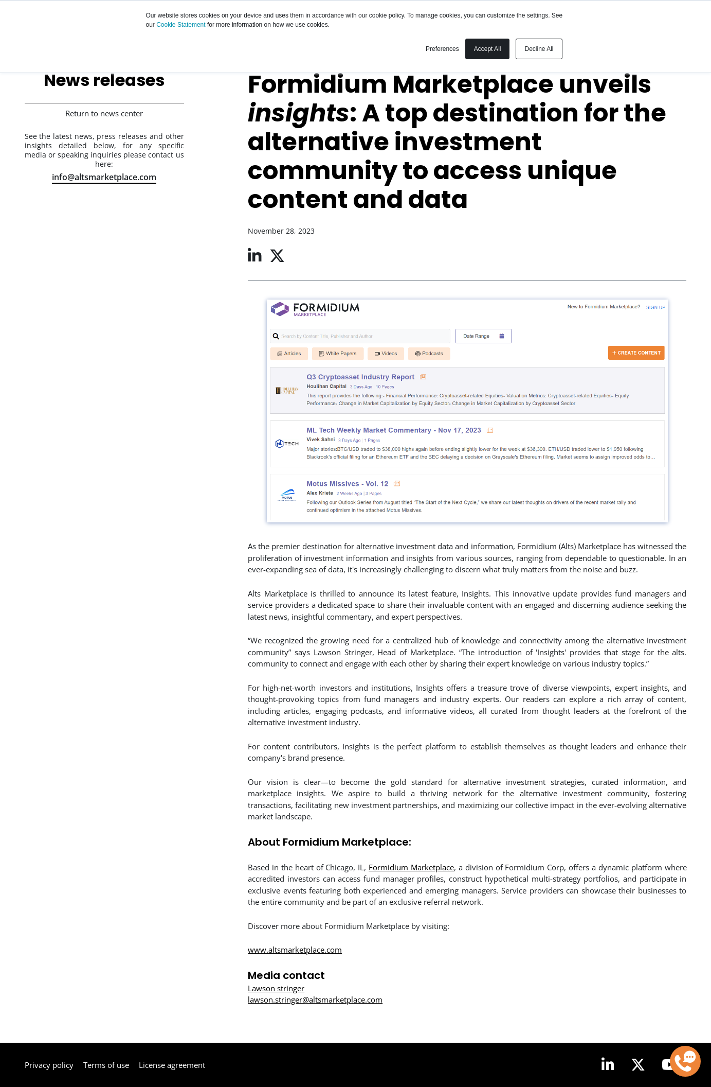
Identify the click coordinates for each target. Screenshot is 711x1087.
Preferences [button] (442, 48)
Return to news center (104, 113)
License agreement (172, 1065)
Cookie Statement (181, 24)
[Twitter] (638, 1065)
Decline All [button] (538, 48)
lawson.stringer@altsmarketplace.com (315, 999)
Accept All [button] (487, 48)
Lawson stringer (276, 988)
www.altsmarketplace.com (295, 949)
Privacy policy (49, 1065)
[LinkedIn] (607, 1065)
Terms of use (106, 1065)
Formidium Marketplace (411, 867)
